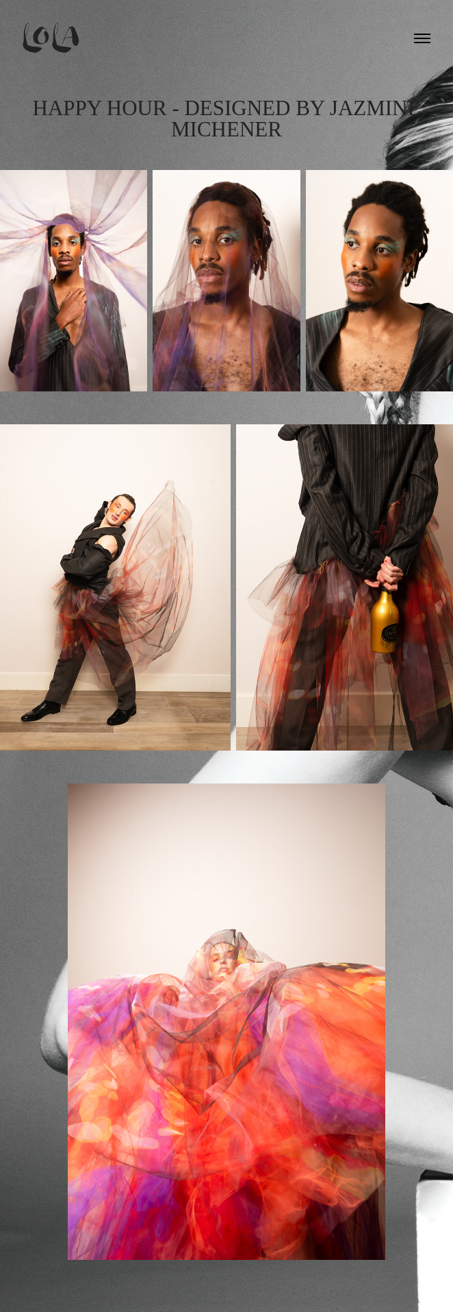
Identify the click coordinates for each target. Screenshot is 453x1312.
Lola (52, 38)
